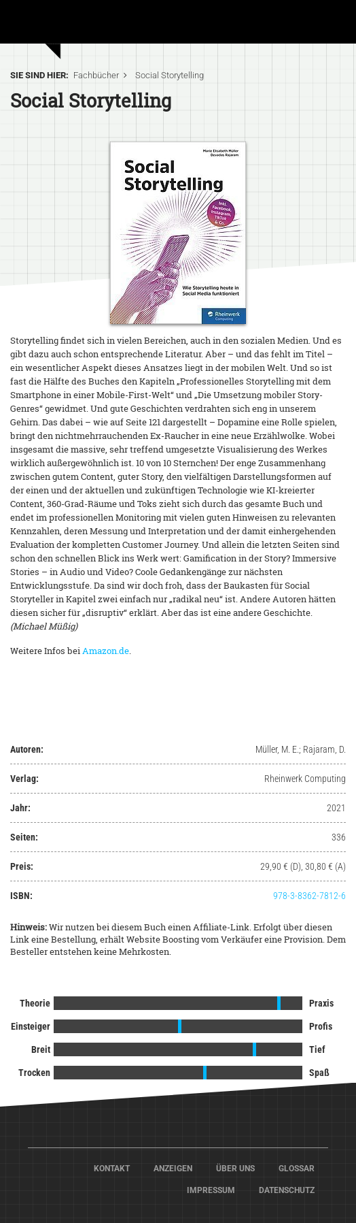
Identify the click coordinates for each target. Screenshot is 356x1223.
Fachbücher (96, 75)
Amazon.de (105, 651)
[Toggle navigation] (326, 26)
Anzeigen (173, 1168)
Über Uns (235, 1168)
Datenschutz (287, 1190)
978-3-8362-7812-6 (309, 895)
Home (81, 20)
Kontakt (112, 1168)
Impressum (211, 1190)
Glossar (297, 1168)
